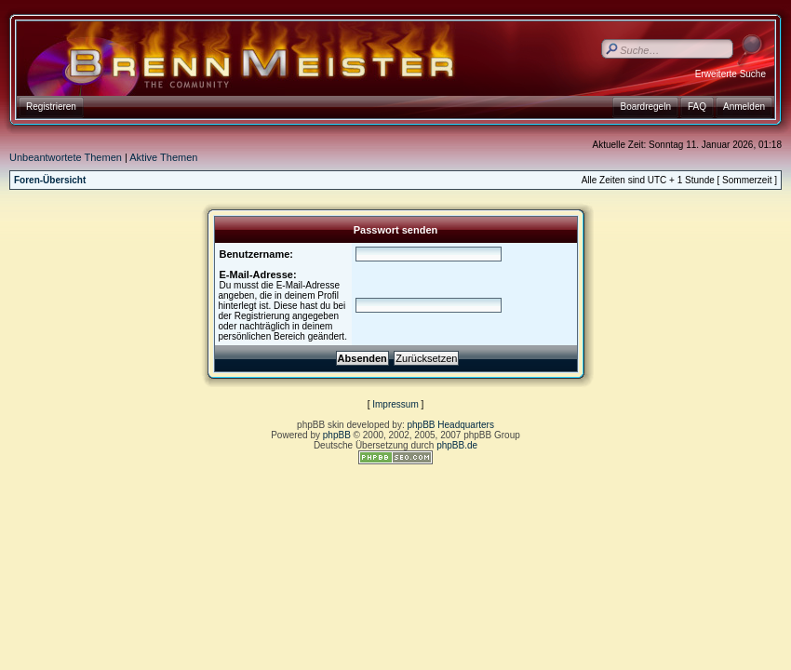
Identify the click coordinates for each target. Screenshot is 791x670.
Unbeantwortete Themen (65, 157)
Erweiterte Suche (730, 74)
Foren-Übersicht (50, 180)
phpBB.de (456, 445)
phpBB (337, 435)
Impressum (395, 404)
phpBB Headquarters (451, 425)
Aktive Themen (163, 157)
